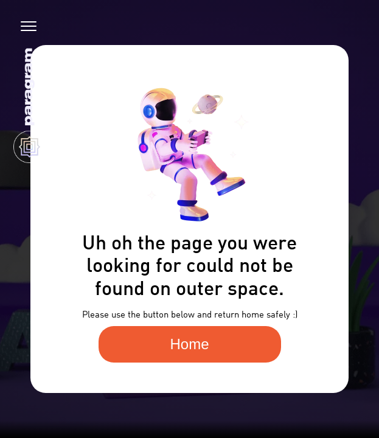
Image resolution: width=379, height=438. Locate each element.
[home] (26, 104)
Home (189, 344)
